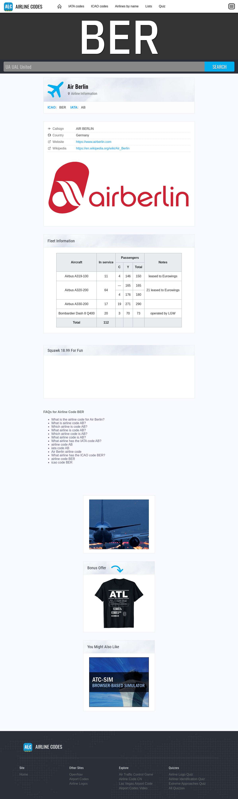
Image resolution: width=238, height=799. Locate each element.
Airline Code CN (130, 779)
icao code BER (61, 462)
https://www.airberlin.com (93, 142)
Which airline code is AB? (69, 433)
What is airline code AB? (68, 423)
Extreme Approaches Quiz (187, 783)
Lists (148, 6)
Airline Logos (78, 783)
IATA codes (76, 6)
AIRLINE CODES (23, 6)
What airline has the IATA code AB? (76, 441)
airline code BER (63, 459)
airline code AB (62, 444)
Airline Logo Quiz (181, 774)
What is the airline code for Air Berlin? (77, 419)
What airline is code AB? (68, 430)
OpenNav (76, 774)
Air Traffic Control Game (136, 774)
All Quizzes (177, 788)
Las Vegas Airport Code (135, 783)
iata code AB (60, 448)
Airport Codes (79, 779)
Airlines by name (127, 6)
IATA (73, 107)
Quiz (162, 6)
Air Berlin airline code (66, 451)
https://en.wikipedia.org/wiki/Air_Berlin (103, 148)
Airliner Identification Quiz (187, 779)
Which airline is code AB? (69, 426)
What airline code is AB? (68, 437)
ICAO (52, 107)
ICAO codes (99, 6)
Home (24, 774)
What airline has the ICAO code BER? (78, 455)
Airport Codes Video (133, 788)
